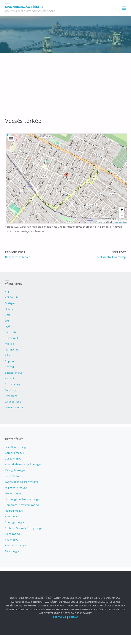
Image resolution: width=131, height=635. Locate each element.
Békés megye (13, 458)
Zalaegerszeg (13, 401)
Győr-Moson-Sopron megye (21, 481)
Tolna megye (12, 533)
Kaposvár (10, 332)
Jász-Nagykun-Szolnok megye (22, 499)
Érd (7, 320)
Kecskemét (11, 338)
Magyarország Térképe (24, 7)
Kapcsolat (59, 617)
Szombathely (12, 384)
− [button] (122, 215)
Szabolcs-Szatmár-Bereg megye (24, 528)
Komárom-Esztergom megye (22, 505)
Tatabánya (11, 390)
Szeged (9, 367)
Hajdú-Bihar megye (16, 487)
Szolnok (10, 378)
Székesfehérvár (14, 372)
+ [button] (122, 209)
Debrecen (10, 309)
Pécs (7, 355)
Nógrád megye (14, 510)
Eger (7, 314)
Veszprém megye (15, 545)
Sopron (9, 361)
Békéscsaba (12, 297)
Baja (7, 291)
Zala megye (12, 551)
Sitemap (73, 617)
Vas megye (11, 539)
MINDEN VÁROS (14, 407)
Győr (8, 326)
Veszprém (11, 396)
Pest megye (12, 516)
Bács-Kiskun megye (16, 447)
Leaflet (100, 222)
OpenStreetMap (120, 222)
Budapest (10, 303)
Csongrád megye (15, 470)
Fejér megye (12, 476)
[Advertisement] (65, 84)
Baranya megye (14, 452)
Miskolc (9, 343)
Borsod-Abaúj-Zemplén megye (23, 464)
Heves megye (13, 493)
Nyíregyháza (12, 349)
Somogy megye (14, 522)
